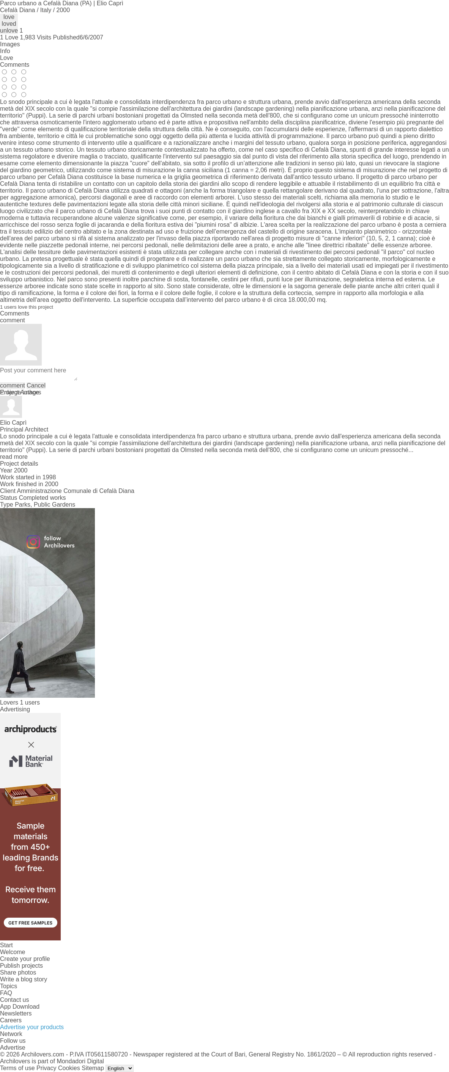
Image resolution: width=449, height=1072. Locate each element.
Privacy (46, 1068)
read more (14, 457)
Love (6, 58)
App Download (19, 1006)
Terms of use (17, 1068)
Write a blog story (23, 979)
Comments (14, 64)
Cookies (69, 1068)
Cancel (36, 385)
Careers (11, 1020)
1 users (29, 702)
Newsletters (16, 1013)
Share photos (18, 972)
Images (10, 44)
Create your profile (25, 959)
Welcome (12, 952)
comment (12, 385)
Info (5, 51)
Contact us (14, 1000)
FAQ (6, 993)
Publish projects (21, 965)
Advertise (12, 1047)
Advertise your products (32, 1027)
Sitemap (93, 1068)
